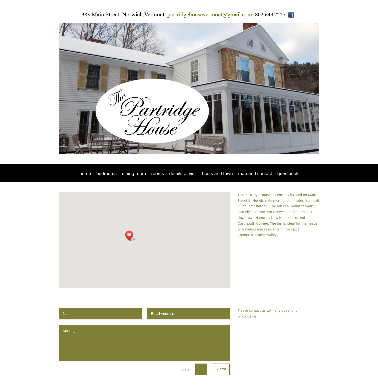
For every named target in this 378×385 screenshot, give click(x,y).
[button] (130, 235)
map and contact (255, 174)
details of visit (183, 174)
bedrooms (106, 174)
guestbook (287, 174)
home (85, 174)
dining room (134, 174)
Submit (221, 369)
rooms (157, 174)
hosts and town (217, 174)
